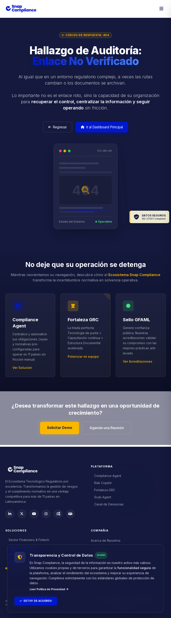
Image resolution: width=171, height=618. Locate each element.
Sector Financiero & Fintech (27, 540)
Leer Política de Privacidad (49, 588)
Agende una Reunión (107, 429)
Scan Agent (101, 497)
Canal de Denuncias (107, 504)
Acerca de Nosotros (105, 540)
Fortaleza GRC (103, 490)
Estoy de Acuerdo (36, 600)
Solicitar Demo (59, 429)
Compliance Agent (106, 475)
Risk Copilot (101, 483)
